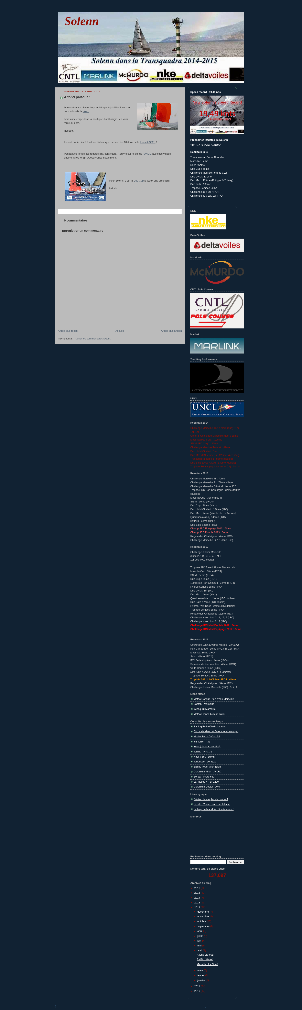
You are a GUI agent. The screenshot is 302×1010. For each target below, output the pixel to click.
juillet (200, 936)
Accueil (120, 330)
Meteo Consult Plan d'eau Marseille (214, 699)
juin (199, 940)
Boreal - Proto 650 (204, 776)
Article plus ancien (171, 330)
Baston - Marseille (204, 704)
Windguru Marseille (205, 709)
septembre (203, 926)
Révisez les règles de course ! (211, 799)
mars (200, 970)
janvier (201, 980)
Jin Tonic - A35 (202, 741)
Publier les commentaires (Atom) (92, 338)
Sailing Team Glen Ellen (207, 766)
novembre (203, 916)
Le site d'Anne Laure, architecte (212, 804)
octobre (202, 921)
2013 (197, 902)
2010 (197, 991)
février (201, 975)
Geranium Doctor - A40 (207, 786)
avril (200, 950)
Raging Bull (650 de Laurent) (210, 726)
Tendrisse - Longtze (205, 761)
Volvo (86, 111)
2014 (197, 897)
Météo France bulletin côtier (209, 714)
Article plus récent (68, 330)
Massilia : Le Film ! (207, 964)
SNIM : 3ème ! (205, 959)
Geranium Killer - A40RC (208, 771)
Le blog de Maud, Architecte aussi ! (214, 809)
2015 (197, 892)
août (200, 931)
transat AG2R (147, 142)
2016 (197, 888)
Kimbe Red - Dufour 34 (207, 736)
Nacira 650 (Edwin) (204, 756)
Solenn (81, 21)
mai (199, 945)
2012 (197, 907)
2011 (197, 986)
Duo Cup (138, 180)
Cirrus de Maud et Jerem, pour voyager (216, 731)
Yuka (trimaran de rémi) (207, 746)
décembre (203, 911)
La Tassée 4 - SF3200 (206, 781)
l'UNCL (147, 153)
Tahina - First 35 (203, 751)
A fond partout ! (77, 97)
